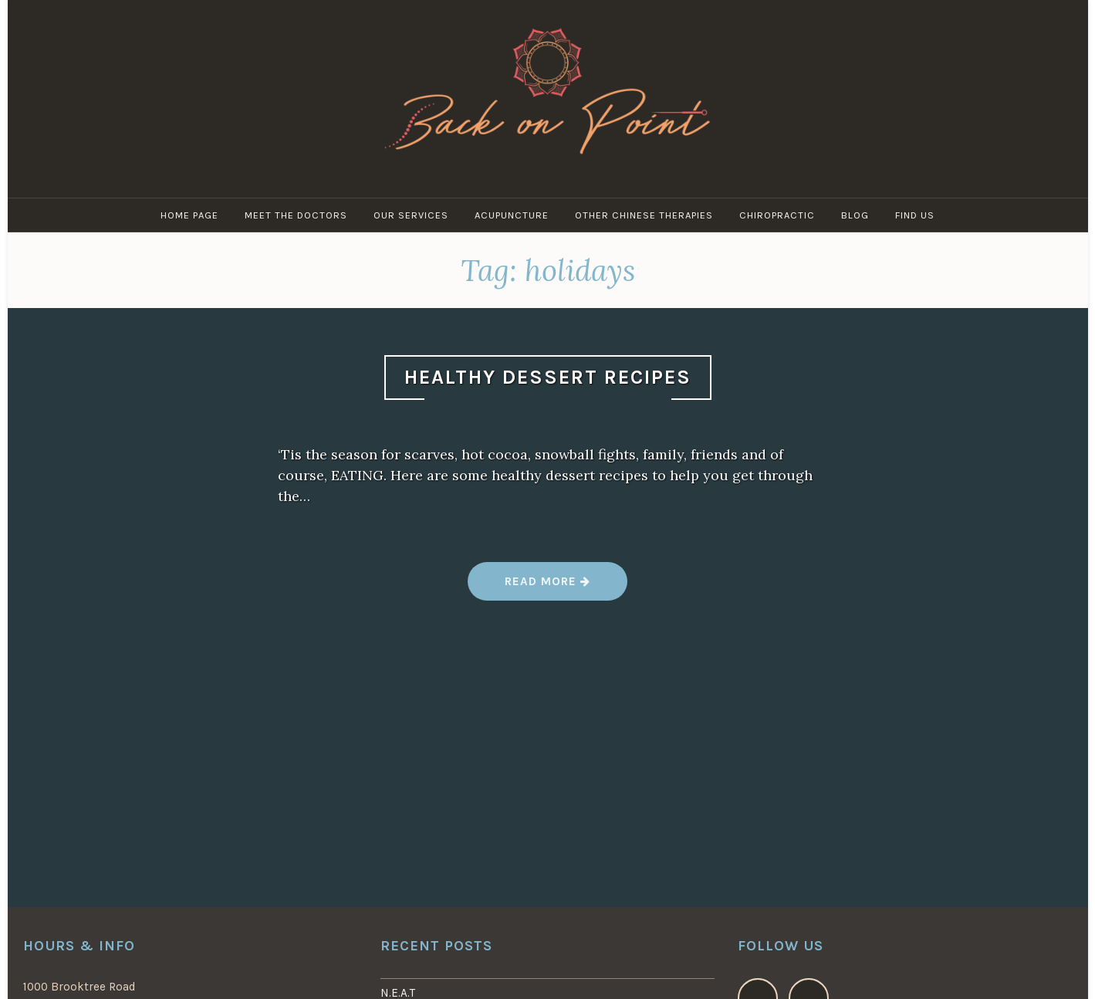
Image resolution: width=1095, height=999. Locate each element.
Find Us (914, 215)
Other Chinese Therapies (644, 215)
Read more (546, 587)
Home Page (189, 215)
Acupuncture (512, 215)
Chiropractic (777, 215)
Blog (855, 215)
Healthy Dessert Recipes (547, 377)
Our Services (410, 215)
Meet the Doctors (296, 215)
